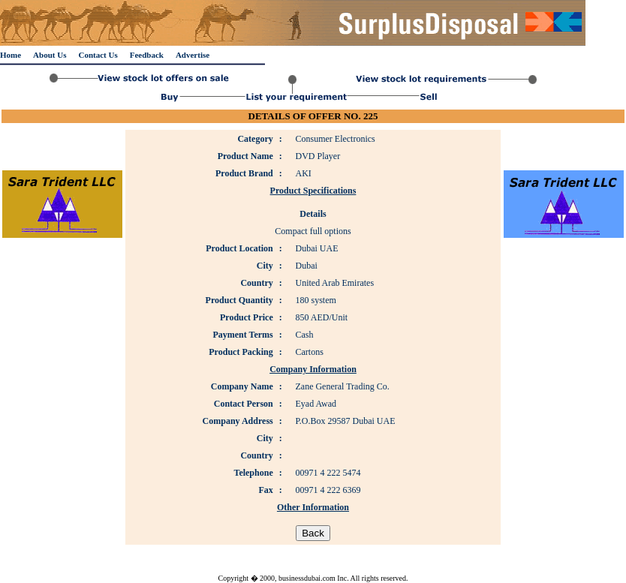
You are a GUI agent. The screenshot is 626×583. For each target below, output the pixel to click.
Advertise (192, 54)
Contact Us (97, 54)
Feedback (147, 54)
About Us (49, 54)
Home (10, 54)
